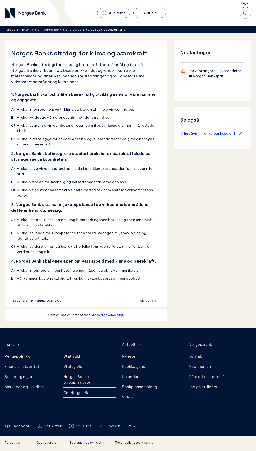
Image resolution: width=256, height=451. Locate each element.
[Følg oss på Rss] (131, 426)
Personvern (14, 442)
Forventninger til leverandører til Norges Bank (215, 73)
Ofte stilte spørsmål (207, 376)
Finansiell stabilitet (22, 366)
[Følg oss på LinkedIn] (109, 426)
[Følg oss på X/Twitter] (49, 426)
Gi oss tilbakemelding (107, 315)
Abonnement (201, 366)
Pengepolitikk (17, 356)
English (246, 3)
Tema (10, 344)
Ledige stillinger (203, 387)
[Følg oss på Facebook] (17, 426)
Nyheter (129, 356)
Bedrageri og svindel (85, 442)
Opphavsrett (46, 442)
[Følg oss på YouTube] (80, 426)
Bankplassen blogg (139, 387)
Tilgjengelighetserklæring (134, 442)
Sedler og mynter (20, 376)
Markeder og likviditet (25, 387)
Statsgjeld (73, 366)
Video (127, 397)
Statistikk (72, 356)
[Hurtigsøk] (245, 13)
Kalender (130, 376)
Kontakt (196, 356)
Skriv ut (145, 300)
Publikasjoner (134, 366)
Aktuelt (129, 344)
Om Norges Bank (78, 392)
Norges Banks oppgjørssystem (78, 379)
